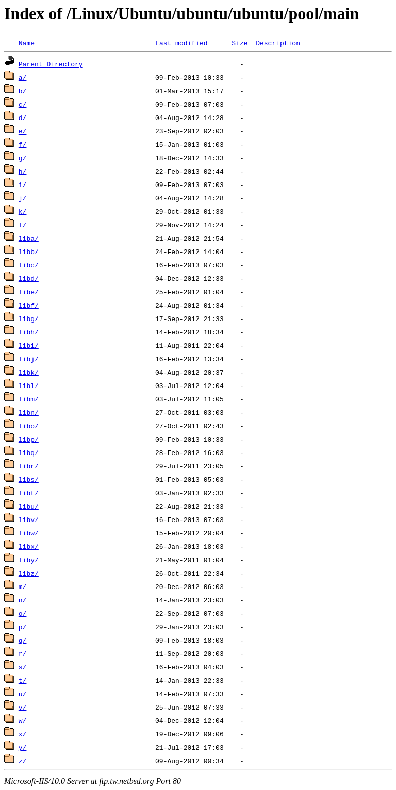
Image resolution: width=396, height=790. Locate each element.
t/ (23, 680)
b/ (23, 90)
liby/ (29, 559)
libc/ (29, 265)
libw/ (29, 532)
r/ (23, 653)
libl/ (29, 385)
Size (240, 42)
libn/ (29, 412)
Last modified (181, 42)
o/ (23, 613)
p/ (23, 626)
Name (27, 42)
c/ (23, 104)
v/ (23, 707)
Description (278, 42)
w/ (23, 720)
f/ (23, 144)
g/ (23, 157)
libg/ (29, 318)
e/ (23, 131)
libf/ (29, 305)
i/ (23, 184)
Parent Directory (51, 64)
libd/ (29, 278)
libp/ (29, 439)
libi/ (29, 345)
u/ (23, 693)
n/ (23, 599)
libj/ (29, 358)
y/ (23, 747)
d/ (23, 117)
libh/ (29, 332)
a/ (23, 77)
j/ (23, 198)
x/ (23, 733)
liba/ (29, 238)
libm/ (29, 399)
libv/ (29, 519)
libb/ (29, 251)
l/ (23, 224)
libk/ (29, 372)
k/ (23, 211)
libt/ (29, 492)
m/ (23, 586)
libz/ (29, 573)
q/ (23, 640)
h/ (23, 171)
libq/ (29, 452)
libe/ (29, 291)
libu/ (29, 506)
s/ (23, 666)
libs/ (29, 479)
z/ (23, 760)
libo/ (29, 425)
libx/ (29, 546)
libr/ (29, 465)
